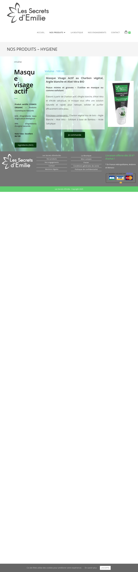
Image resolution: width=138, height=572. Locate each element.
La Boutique (86, 155)
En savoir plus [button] (91, 567)
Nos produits (52, 159)
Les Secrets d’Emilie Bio (52, 155)
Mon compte (86, 159)
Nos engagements (52, 162)
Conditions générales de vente (86, 166)
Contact (52, 166)
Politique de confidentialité (86, 169)
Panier (86, 162)
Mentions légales (51, 169)
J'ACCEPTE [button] (105, 568)
